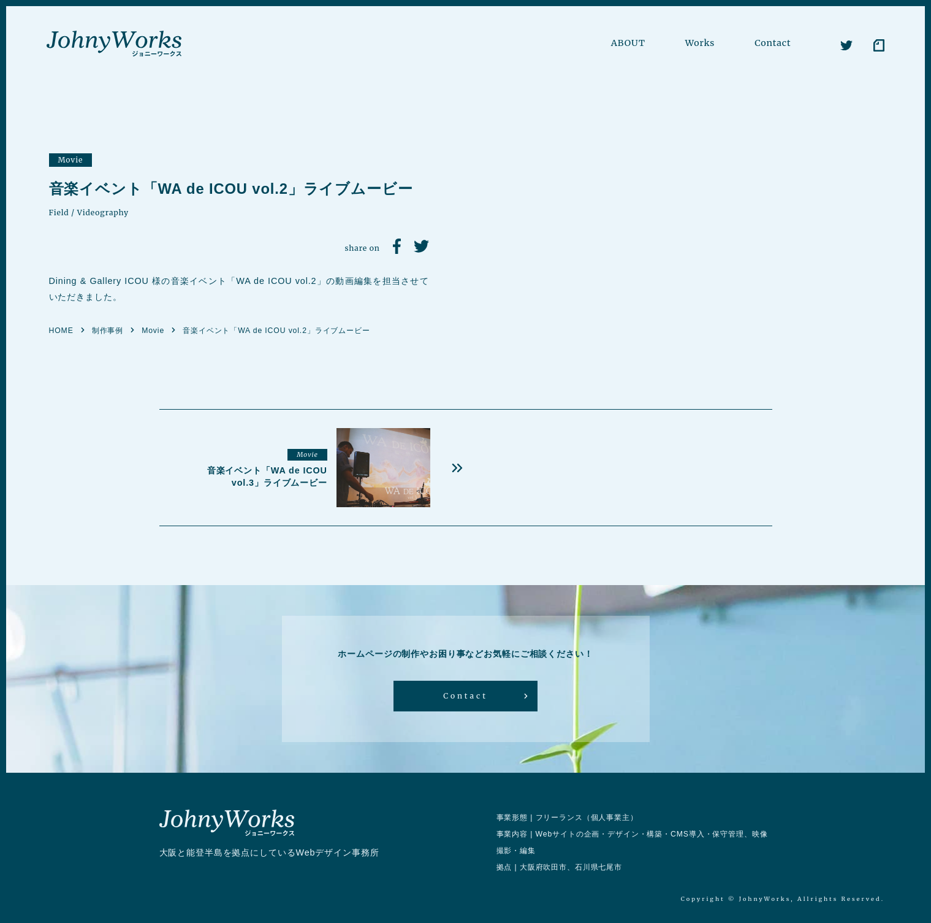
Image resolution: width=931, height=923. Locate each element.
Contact (772, 42)
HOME (61, 330)
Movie (70, 159)
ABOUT (628, 42)
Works (700, 42)
